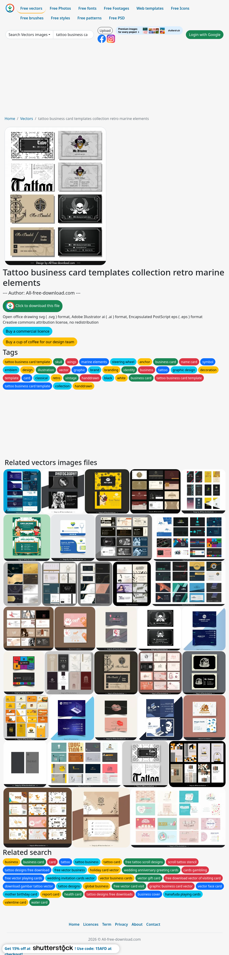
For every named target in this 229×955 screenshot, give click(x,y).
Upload (105, 30)
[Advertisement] (114, 81)
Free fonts (87, 8)
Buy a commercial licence (27, 331)
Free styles (60, 18)
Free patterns (89, 18)
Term (106, 924)
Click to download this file (32, 306)
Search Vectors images (28, 34)
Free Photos (60, 8)
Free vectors (31, 8)
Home (10, 118)
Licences (90, 924)
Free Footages (116, 8)
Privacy (121, 924)
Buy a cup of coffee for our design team (40, 341)
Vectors (26, 118)
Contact (153, 924)
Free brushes (32, 18)
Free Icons (180, 8)
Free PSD (117, 18)
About (137, 924)
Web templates (150, 8)
